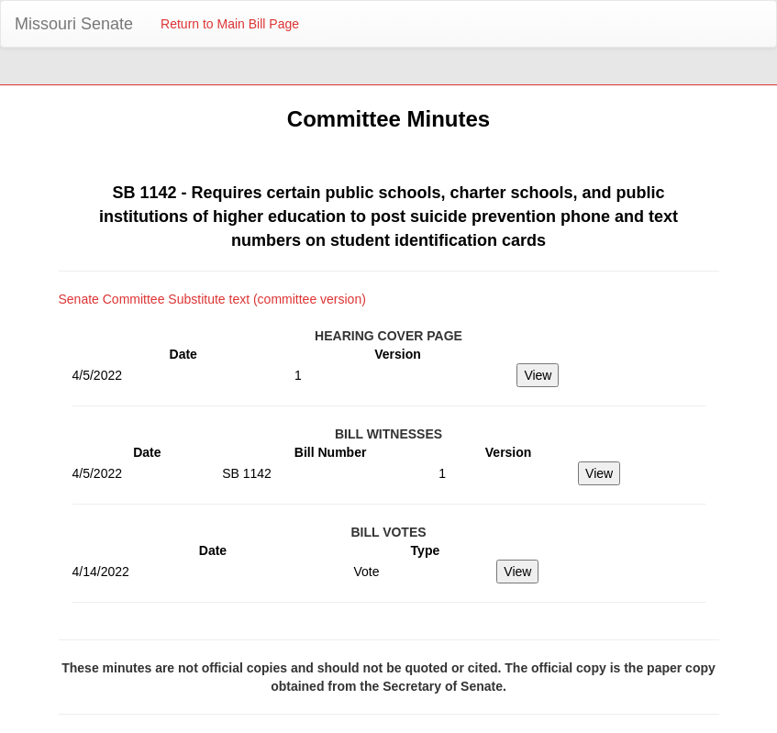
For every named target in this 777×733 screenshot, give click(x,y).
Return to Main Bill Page (230, 24)
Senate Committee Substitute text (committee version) (212, 299)
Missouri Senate (74, 24)
